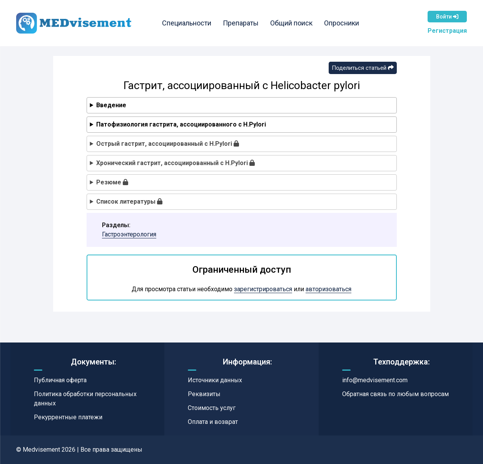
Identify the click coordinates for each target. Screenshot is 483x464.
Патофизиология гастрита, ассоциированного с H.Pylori (181, 124)
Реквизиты (204, 394)
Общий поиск (293, 23)
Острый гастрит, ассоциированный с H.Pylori (167, 143)
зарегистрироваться (263, 289)
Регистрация (447, 30)
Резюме (112, 182)
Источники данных (215, 380)
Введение (111, 105)
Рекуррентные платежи (68, 417)
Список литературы (129, 201)
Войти (447, 16)
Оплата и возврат (213, 421)
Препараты (243, 23)
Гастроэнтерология (129, 234)
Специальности (189, 23)
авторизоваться (328, 289)
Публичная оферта (60, 380)
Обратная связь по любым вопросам (395, 394)
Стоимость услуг (212, 408)
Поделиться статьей (363, 67)
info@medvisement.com (375, 380)
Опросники (343, 23)
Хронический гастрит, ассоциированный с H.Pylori (175, 163)
